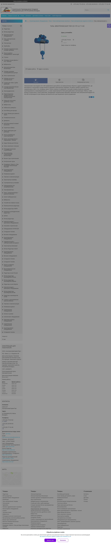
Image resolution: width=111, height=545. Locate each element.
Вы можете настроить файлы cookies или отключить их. (55, 536)
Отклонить (63, 540)
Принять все (50, 540)
